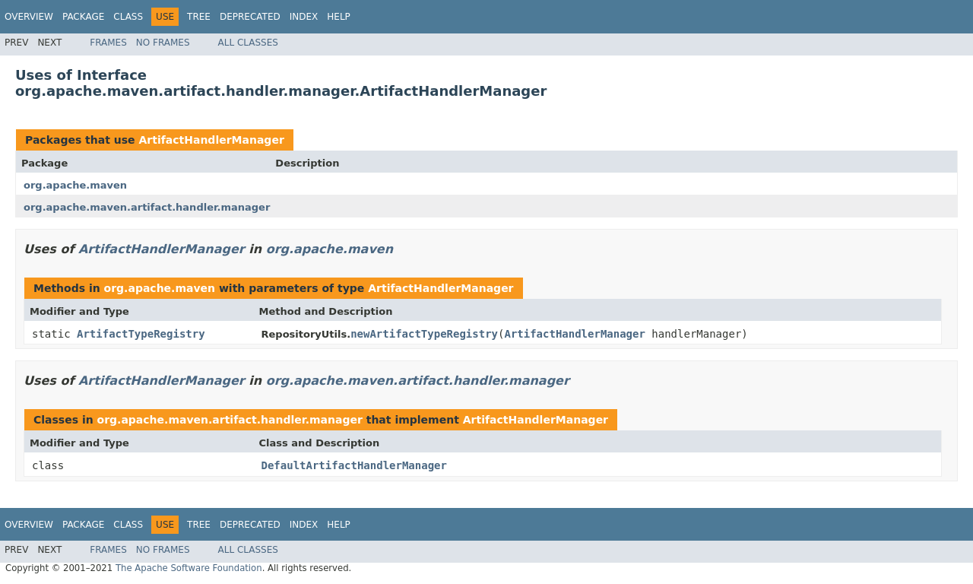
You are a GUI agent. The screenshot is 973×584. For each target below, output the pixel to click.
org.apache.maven (75, 185)
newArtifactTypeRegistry (424, 334)
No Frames (163, 42)
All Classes (248, 42)
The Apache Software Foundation (189, 568)
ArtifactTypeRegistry (141, 334)
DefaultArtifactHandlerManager (354, 465)
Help (338, 16)
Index (304, 16)
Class (128, 16)
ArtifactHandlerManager (211, 140)
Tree (199, 16)
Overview (29, 16)
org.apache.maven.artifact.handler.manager (147, 207)
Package (83, 16)
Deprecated (250, 16)
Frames (108, 42)
